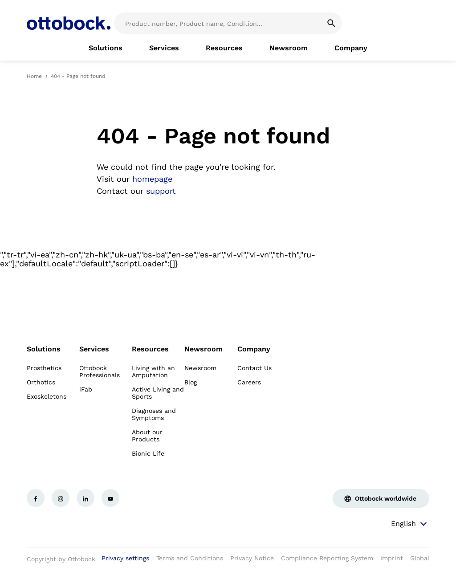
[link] (105, 48)
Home (34, 76)
